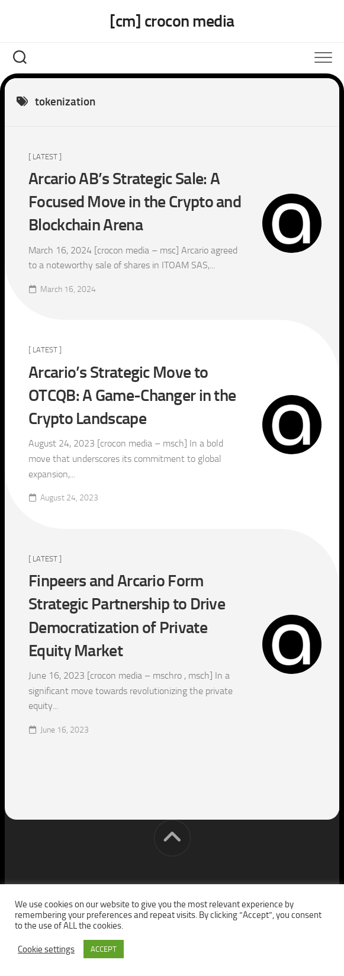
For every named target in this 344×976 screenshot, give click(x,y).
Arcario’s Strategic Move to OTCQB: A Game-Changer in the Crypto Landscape (132, 395)
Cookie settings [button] (46, 949)
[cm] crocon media (172, 21)
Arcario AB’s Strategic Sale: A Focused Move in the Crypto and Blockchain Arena (134, 202)
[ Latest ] (45, 156)
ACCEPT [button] (104, 949)
